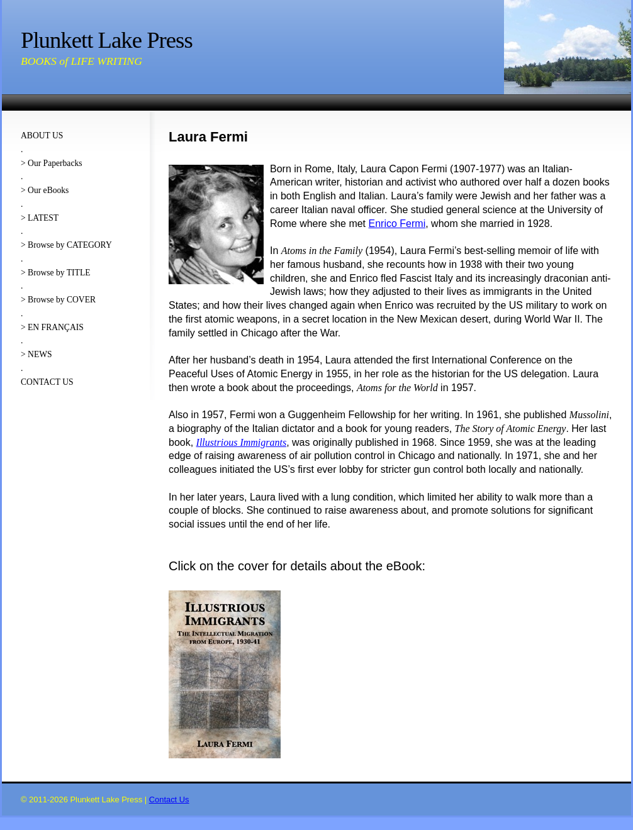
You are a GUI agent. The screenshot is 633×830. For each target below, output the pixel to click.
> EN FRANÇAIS (52, 327)
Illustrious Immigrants (241, 442)
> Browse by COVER (58, 299)
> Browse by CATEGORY (66, 245)
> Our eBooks (45, 190)
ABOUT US (42, 135)
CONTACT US (47, 382)
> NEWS (36, 354)
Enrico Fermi (397, 223)
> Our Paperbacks (51, 163)
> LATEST (40, 218)
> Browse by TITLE (55, 272)
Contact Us (169, 799)
